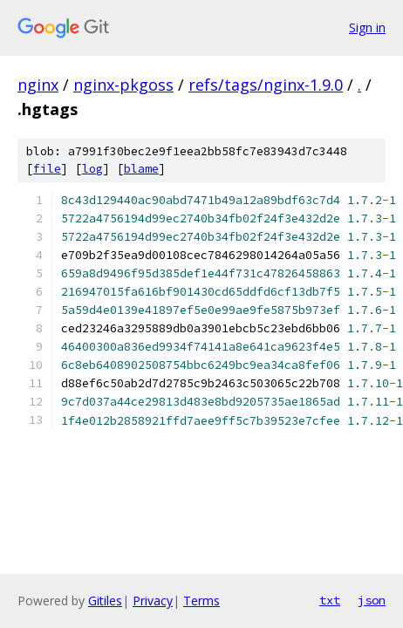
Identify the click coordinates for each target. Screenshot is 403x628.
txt (329, 600)
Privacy (153, 600)
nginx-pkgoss (123, 84)
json (372, 600)
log (92, 168)
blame (141, 168)
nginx (37, 84)
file (47, 168)
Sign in (367, 27)
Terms (201, 600)
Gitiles (105, 600)
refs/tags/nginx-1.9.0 (265, 84)
